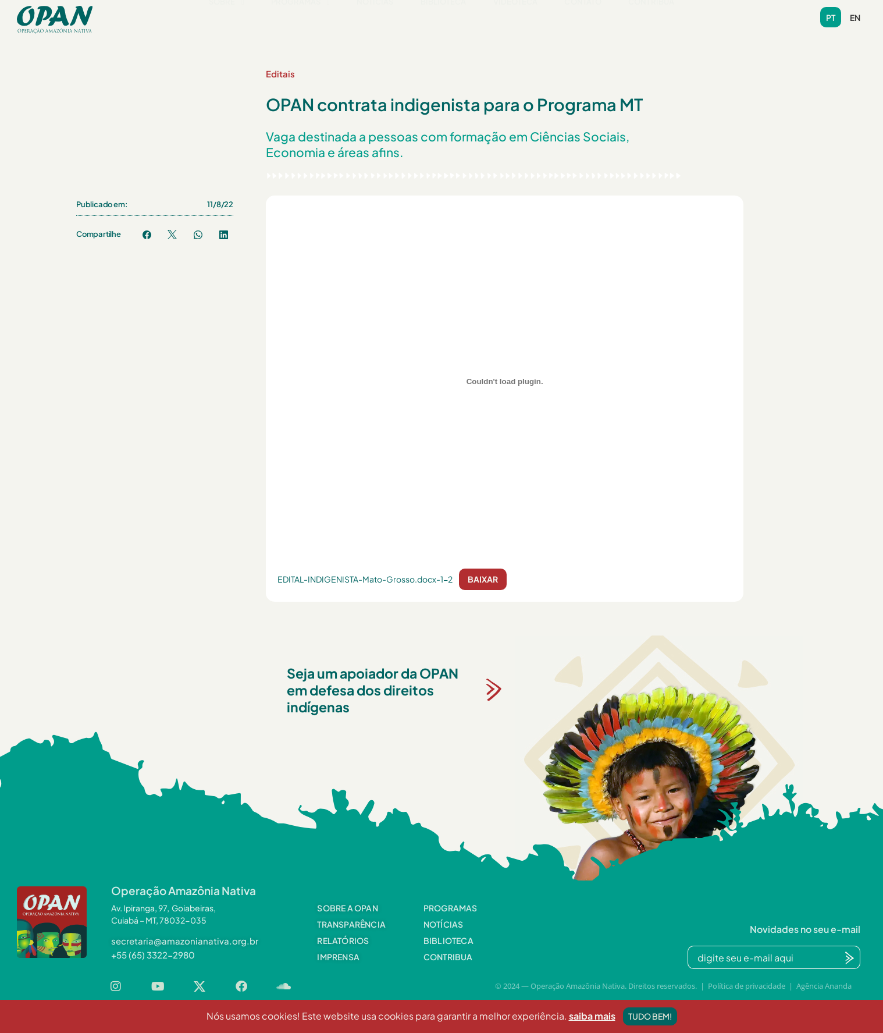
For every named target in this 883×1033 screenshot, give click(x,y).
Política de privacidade (746, 986)
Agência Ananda (824, 986)
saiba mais (592, 1018)
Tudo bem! (650, 1018)
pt (830, 17)
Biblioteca (444, 19)
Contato (582, 19)
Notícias (375, 19)
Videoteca (515, 19)
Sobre (226, 19)
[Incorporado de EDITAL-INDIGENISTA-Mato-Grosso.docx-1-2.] (504, 381)
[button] (226, 19)
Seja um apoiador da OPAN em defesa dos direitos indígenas (372, 690)
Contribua (651, 19)
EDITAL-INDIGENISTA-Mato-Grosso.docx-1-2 (365, 579)
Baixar (483, 579)
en (855, 17)
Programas (300, 19)
